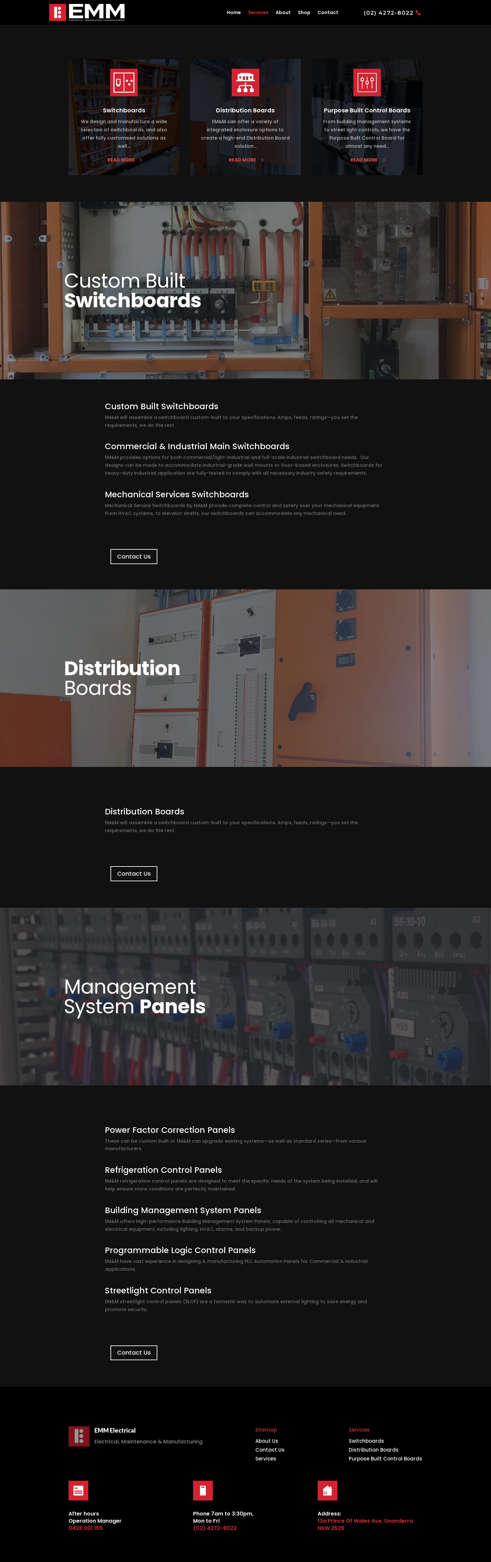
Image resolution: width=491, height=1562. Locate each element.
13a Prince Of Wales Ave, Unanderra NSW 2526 (365, 1524)
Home (234, 12)
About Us (266, 1441)
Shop (304, 12)
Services (258, 12)
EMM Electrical (115, 1430)
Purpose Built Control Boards (385, 1458)
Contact (328, 12)
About (283, 12)
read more (121, 160)
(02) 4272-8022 (389, 13)
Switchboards (366, 1441)
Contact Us (134, 556)
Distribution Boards (374, 1449)
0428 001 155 (86, 1528)
